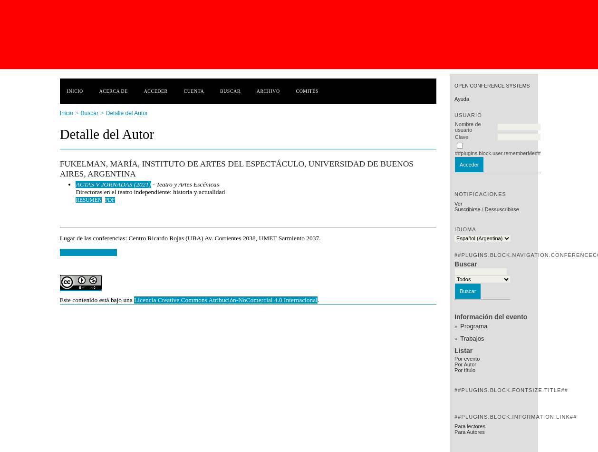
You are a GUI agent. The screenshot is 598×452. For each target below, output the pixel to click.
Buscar (230, 91)
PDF (110, 200)
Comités (307, 91)
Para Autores (469, 432)
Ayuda (461, 99)
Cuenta (194, 91)
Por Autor (465, 364)
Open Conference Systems (492, 85)
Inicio (75, 91)
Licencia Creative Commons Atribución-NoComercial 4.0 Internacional (226, 300)
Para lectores (469, 426)
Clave (461, 137)
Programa (473, 326)
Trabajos (472, 338)
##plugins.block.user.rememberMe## (497, 153)
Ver (458, 203)
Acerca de (113, 91)
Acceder (156, 91)
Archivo (268, 91)
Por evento (467, 359)
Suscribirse (467, 209)
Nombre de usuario (468, 127)
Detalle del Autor (127, 113)
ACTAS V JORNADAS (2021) (113, 184)
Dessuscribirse (502, 209)
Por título (464, 370)
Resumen (89, 200)
